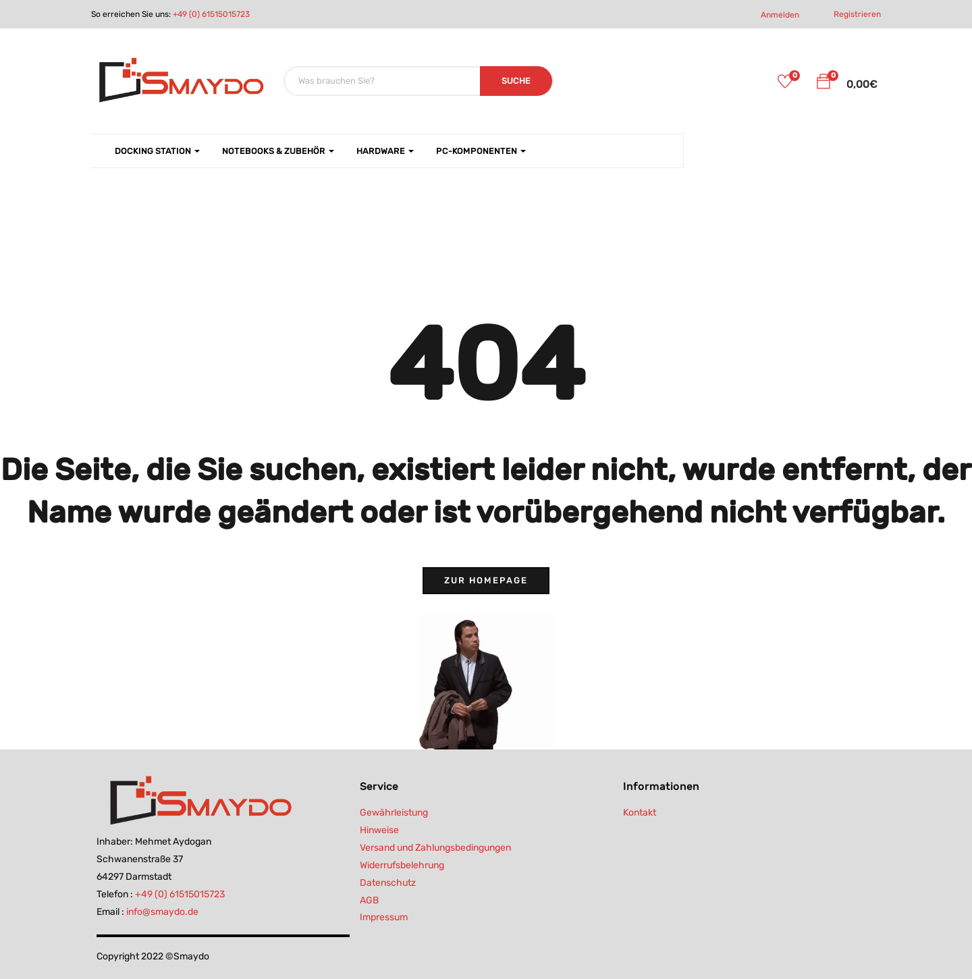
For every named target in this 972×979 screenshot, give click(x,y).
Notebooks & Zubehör (278, 151)
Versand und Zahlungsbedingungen (435, 847)
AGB (369, 900)
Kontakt (639, 812)
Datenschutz (388, 883)
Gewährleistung (394, 812)
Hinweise (379, 830)
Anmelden (780, 15)
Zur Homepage (486, 580)
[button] (823, 84)
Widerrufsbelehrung (402, 865)
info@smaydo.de (162, 912)
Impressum (384, 917)
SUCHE (516, 81)
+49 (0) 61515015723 (211, 14)
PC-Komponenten (481, 151)
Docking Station (157, 151)
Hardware (385, 151)
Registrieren (857, 14)
